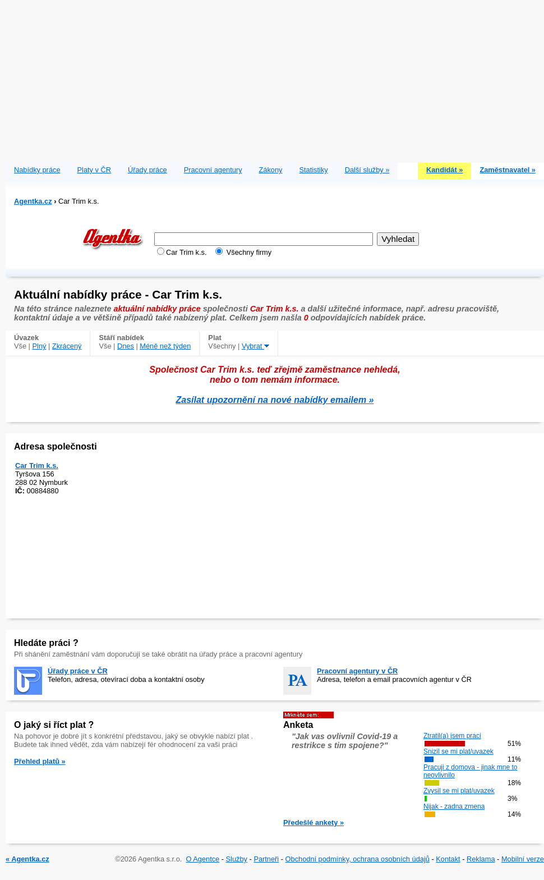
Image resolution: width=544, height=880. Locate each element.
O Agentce (202, 859)
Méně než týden (165, 346)
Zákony (271, 170)
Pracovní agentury (213, 170)
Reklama (481, 859)
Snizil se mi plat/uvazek (458, 751)
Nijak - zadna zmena (454, 806)
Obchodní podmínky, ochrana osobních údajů (357, 859)
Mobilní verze (522, 859)
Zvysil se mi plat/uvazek (459, 791)
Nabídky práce (37, 170)
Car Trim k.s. (36, 465)
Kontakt (448, 859)
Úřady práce (147, 170)
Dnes (125, 346)
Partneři (266, 859)
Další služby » (367, 170)
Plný (40, 346)
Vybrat (255, 346)
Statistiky (313, 170)
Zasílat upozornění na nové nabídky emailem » (275, 400)
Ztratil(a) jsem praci (452, 736)
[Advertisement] (275, 78)
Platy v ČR (94, 170)
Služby (236, 859)
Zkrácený (67, 346)
